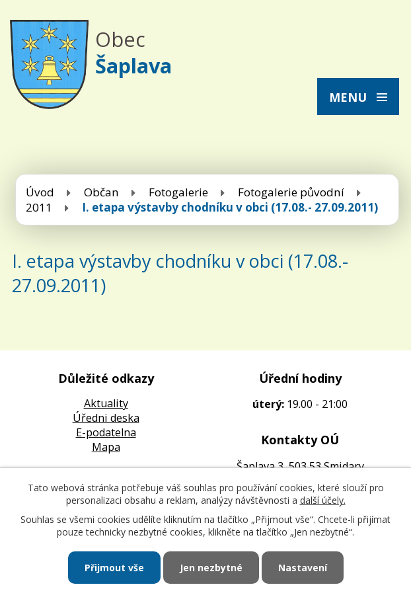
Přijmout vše (114, 567)
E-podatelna (106, 432)
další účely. (323, 500)
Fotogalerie (178, 192)
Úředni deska (106, 418)
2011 (39, 207)
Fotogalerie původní (291, 192)
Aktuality (106, 403)
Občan (101, 192)
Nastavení (302, 567)
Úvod (40, 192)
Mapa (106, 447)
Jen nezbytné (211, 567)
